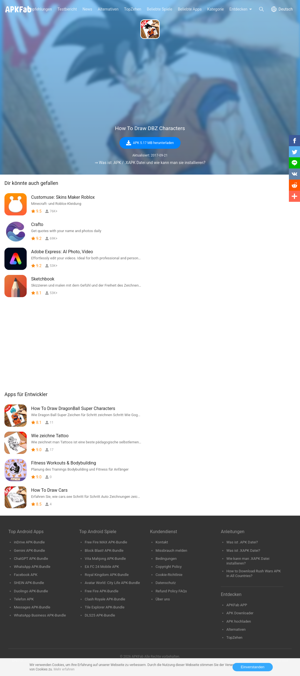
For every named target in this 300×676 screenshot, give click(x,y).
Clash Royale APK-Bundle (105, 599)
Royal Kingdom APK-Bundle (107, 575)
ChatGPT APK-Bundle (31, 558)
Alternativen (236, 629)
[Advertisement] (150, 82)
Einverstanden (252, 667)
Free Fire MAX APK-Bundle (106, 542)
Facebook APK (26, 575)
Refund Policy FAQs (171, 591)
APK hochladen (238, 621)
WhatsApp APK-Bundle (32, 567)
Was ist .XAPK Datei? (243, 550)
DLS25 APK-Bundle (100, 615)
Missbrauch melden (171, 550)
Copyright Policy (169, 567)
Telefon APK (24, 599)
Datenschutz (166, 583)
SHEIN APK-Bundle (29, 583)
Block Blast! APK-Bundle (104, 550)
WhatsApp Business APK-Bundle (40, 615)
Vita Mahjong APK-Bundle (105, 558)
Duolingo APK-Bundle (31, 591)
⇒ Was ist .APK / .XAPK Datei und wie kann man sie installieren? (150, 162)
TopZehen (234, 637)
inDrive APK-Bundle (29, 542)
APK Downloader (239, 613)
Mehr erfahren (64, 669)
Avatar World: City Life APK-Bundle (112, 583)
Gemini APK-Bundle (29, 550)
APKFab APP (236, 605)
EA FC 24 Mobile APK (102, 567)
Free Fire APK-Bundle (101, 591)
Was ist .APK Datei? (242, 542)
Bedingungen (166, 558)
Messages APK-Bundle (32, 607)
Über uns (163, 599)
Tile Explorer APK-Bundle (104, 607)
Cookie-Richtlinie (169, 575)
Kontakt (162, 542)
